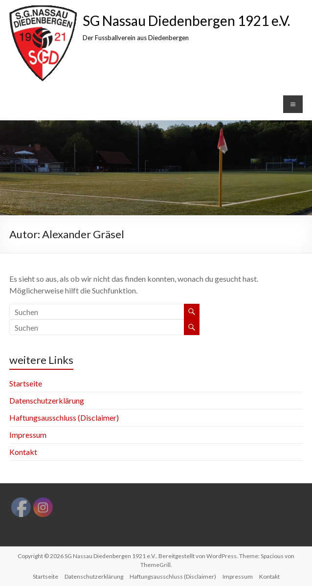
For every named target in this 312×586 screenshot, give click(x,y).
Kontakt (23, 451)
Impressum (27, 434)
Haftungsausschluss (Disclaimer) (64, 417)
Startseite (25, 383)
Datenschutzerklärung (46, 400)
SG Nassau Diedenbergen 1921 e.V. (186, 20)
